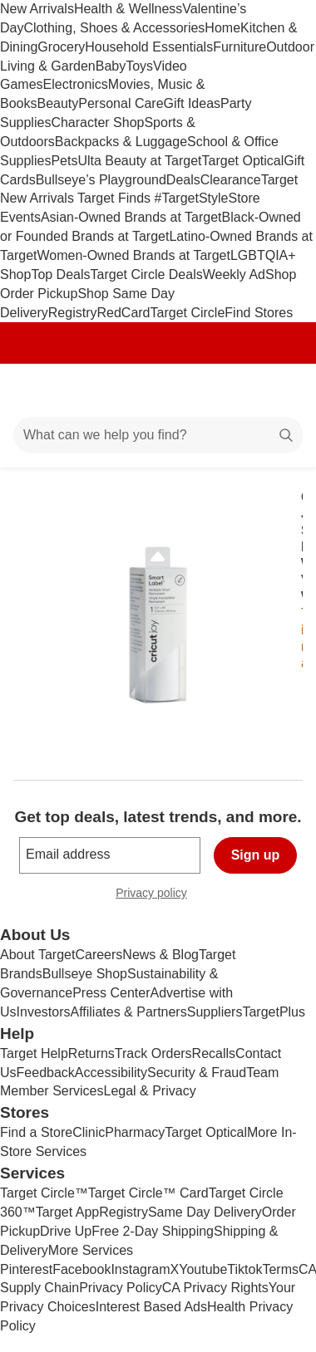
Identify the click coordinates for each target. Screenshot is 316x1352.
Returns (91, 1053)
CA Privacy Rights (215, 1288)
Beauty (57, 103)
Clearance (230, 180)
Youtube (203, 1269)
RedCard (123, 313)
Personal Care (120, 103)
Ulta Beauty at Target (139, 161)
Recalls (213, 1053)
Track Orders (153, 1053)
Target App (68, 1212)
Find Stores (259, 313)
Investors (44, 1012)
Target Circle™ (44, 1193)
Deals (183, 180)
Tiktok (244, 1269)
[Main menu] (35, 390)
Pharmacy (135, 1132)
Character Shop (97, 122)
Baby (111, 66)
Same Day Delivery (205, 1212)
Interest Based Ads (151, 1307)
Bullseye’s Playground (101, 180)
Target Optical (243, 161)
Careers (98, 955)
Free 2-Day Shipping (152, 1231)
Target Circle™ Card (148, 1193)
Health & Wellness (128, 9)
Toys (139, 66)
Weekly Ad (234, 274)
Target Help (34, 1053)
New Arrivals (37, 9)
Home (222, 28)
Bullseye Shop (84, 974)
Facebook (81, 1269)
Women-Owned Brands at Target (133, 255)
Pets (64, 161)
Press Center (111, 993)
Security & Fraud (196, 1072)
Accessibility (111, 1072)
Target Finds (115, 198)
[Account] (238, 390)
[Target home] (158, 390)
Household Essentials (149, 47)
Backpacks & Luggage (121, 142)
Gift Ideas (192, 103)
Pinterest (26, 1269)
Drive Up (65, 1231)
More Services (90, 1250)
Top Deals (60, 274)
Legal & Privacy (149, 1091)
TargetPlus (273, 1012)
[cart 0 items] (281, 390)
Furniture (239, 47)
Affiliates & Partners (128, 1012)
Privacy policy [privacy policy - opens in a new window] (158, 895)
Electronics (75, 84)
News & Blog (160, 955)
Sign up (255, 855)
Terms (280, 1269)
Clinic (88, 1132)
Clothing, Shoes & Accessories (114, 28)
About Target (37, 955)
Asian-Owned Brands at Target (131, 217)
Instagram (140, 1269)
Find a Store (36, 1132)
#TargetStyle (192, 198)
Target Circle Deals (147, 274)
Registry (72, 313)
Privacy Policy (120, 1288)
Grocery (61, 47)
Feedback (46, 1072)
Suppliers (215, 1012)
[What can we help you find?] (158, 435)
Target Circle (188, 313)
